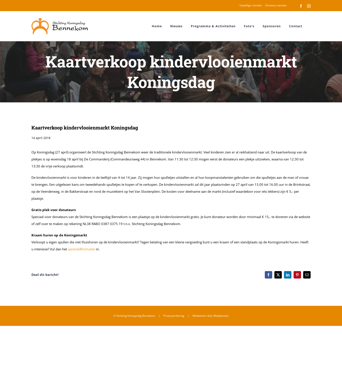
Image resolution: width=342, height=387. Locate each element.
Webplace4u (221, 316)
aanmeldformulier (81, 249)
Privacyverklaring (173, 316)
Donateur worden (276, 5)
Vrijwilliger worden (250, 5)
